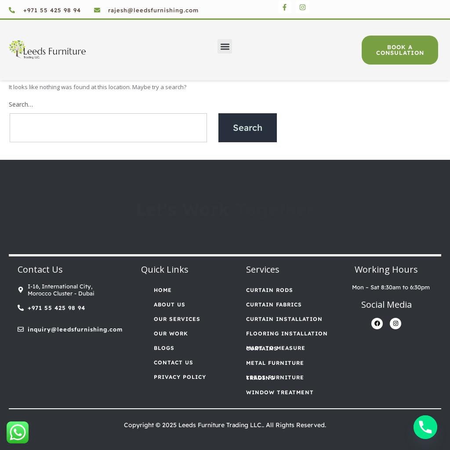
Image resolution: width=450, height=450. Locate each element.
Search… (21, 104)
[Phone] (425, 427)
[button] (225, 46)
